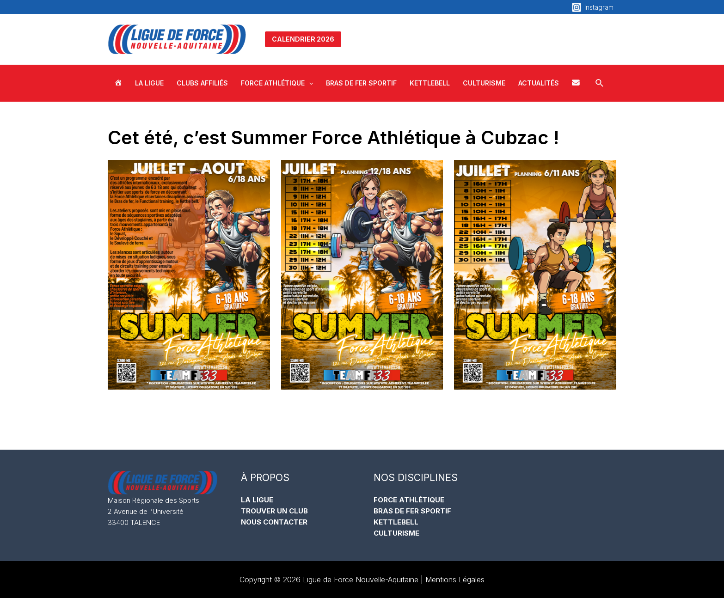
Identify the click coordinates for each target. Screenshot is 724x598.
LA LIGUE (257, 499)
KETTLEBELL (396, 522)
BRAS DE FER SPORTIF (412, 510)
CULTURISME (396, 533)
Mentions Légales (455, 579)
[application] (309, 83)
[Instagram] (592, 7)
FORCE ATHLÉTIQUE (409, 499)
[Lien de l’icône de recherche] (599, 83)
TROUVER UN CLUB (274, 510)
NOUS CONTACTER (274, 522)
